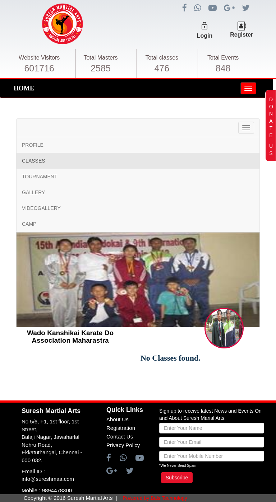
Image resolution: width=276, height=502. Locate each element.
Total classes (162, 58)
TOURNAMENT (40, 176)
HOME (24, 88)
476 (161, 68)
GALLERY (33, 192)
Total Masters (100, 58)
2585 (101, 68)
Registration (120, 428)
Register (241, 35)
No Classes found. (171, 357)
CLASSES (33, 161)
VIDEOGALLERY (41, 208)
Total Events (223, 58)
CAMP (29, 224)
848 (223, 68)
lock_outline (204, 26)
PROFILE (32, 145)
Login (205, 36)
